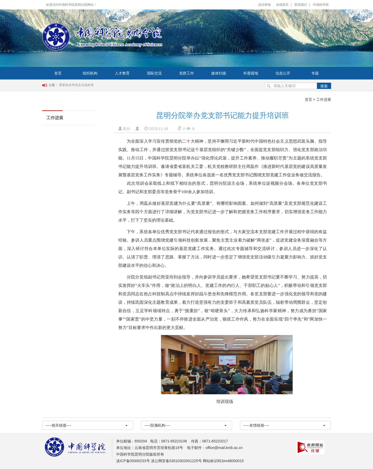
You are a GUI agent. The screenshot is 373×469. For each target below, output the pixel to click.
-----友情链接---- (284, 425)
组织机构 (90, 73)
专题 (315, 73)
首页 (58, 73)
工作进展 (323, 99)
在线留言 (282, 5)
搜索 (324, 86)
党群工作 (186, 73)
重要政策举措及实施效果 (76, 85)
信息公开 (283, 73)
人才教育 (122, 73)
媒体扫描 (218, 73)
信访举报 (264, 5)
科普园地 (250, 73)
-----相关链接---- (87, 425)
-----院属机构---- (185, 425)
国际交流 (154, 73)
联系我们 (301, 5)
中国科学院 (321, 5)
